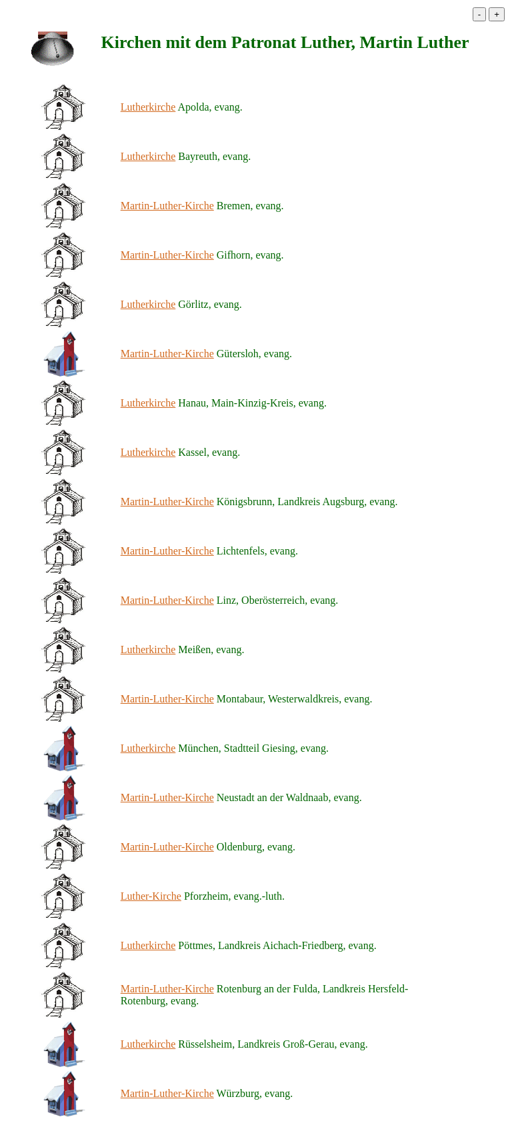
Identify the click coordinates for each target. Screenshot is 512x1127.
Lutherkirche (148, 107)
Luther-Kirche (151, 896)
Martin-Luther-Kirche (167, 205)
